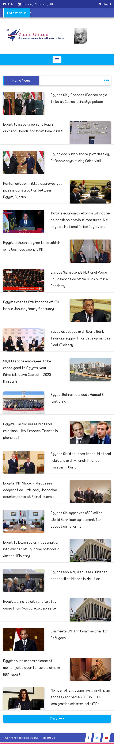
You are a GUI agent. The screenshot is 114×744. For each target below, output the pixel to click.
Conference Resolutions (21, 737)
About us (49, 737)
